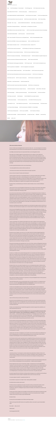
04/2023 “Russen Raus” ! (21, 33)
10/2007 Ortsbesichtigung (10, 92)
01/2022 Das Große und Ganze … (23, 11)
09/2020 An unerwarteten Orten (25, 81)
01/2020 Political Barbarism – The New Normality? (17, 8)
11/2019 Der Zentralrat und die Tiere (22, 99)
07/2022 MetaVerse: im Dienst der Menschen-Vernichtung (15, 52)
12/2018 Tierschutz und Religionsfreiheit (12, 110)
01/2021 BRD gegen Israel (28, 8)
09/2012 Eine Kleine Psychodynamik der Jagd (39, 63)
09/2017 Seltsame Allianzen (26, 70)
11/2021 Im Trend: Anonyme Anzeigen (34, 103)
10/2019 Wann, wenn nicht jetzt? (11, 96)
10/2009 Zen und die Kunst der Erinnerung (21, 92)
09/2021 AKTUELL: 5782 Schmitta (40, 88)
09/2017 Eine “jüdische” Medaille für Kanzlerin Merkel (14, 70)
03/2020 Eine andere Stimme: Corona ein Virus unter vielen (15, 19)
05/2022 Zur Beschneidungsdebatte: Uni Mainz (36, 37)
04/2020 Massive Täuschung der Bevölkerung (13, 26)
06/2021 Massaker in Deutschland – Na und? (13, 44)
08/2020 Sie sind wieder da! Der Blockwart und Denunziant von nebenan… (17, 59)
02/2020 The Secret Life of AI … (33, 11)
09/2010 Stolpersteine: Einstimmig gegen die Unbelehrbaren (15, 63)
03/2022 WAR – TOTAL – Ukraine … (12, 22)
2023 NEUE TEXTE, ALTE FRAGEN (11, 114)
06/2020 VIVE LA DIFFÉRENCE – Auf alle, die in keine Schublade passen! (17, 41)
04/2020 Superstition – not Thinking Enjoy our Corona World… (29, 26)
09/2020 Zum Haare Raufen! (31, 88)
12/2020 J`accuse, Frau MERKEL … (24, 110)
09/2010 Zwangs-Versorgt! (28, 63)
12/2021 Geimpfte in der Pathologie (35, 110)
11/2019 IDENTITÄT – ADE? (11, 103)
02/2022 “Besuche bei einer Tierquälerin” (31, 15)
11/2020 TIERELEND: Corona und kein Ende (22, 103)
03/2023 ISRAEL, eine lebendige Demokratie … (37, 22)
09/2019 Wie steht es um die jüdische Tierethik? (34, 77)
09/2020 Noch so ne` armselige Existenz (33, 85)
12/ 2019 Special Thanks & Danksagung (12, 107)
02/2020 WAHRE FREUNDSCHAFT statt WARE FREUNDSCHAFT (15, 15)
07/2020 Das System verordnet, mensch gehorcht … (14, 48)
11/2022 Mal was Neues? (43, 103)
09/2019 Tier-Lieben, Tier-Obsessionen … (21, 77)
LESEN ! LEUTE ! (13, 118)
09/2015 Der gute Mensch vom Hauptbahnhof (13, 66)
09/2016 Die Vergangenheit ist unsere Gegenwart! (27, 66)
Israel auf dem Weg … (43, 114)
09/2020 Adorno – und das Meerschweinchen (13, 81)
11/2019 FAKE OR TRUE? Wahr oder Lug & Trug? (34, 99)
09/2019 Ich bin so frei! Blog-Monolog (38, 74)
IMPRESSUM (37, 114)
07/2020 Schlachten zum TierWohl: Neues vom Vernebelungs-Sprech (31, 48)
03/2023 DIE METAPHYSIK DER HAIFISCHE (24, 22)
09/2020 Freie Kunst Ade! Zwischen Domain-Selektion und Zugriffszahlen (17, 85)
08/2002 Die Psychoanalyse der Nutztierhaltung (13, 55)
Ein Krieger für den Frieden (30, 114)
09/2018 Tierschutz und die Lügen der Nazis (38, 70)
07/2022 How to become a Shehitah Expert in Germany (31, 52)
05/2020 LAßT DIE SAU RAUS (30, 33)
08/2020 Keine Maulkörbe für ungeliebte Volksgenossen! (39, 55)
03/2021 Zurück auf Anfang (41, 19)
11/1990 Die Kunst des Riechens (11, 99)
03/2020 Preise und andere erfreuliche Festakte (30, 19)
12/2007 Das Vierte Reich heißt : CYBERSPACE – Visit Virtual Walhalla (28, 107)
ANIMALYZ (10, 4)
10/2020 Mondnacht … (20, 96)
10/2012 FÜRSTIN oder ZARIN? (32, 92)
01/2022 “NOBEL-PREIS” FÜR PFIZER (12, 11)
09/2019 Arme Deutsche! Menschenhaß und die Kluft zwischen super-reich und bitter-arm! (19, 74)
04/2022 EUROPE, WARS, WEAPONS (12, 33)
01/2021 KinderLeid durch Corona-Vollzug (38, 8)
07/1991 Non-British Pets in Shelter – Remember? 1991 (28, 44)
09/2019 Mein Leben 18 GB (11, 77)
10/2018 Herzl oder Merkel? (41, 92)
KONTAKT (8, 118)
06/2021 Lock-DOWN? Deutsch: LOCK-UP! (33, 41)
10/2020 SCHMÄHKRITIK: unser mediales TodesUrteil (31, 96)
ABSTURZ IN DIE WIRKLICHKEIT (21, 114)
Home (8, 8)
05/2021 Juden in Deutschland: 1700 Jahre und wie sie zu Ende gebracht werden (18, 37)
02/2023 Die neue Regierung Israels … (43, 15)
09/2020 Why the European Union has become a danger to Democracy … (16, 88)
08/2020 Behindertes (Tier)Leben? (26, 55)
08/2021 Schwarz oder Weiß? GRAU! (33, 59)
